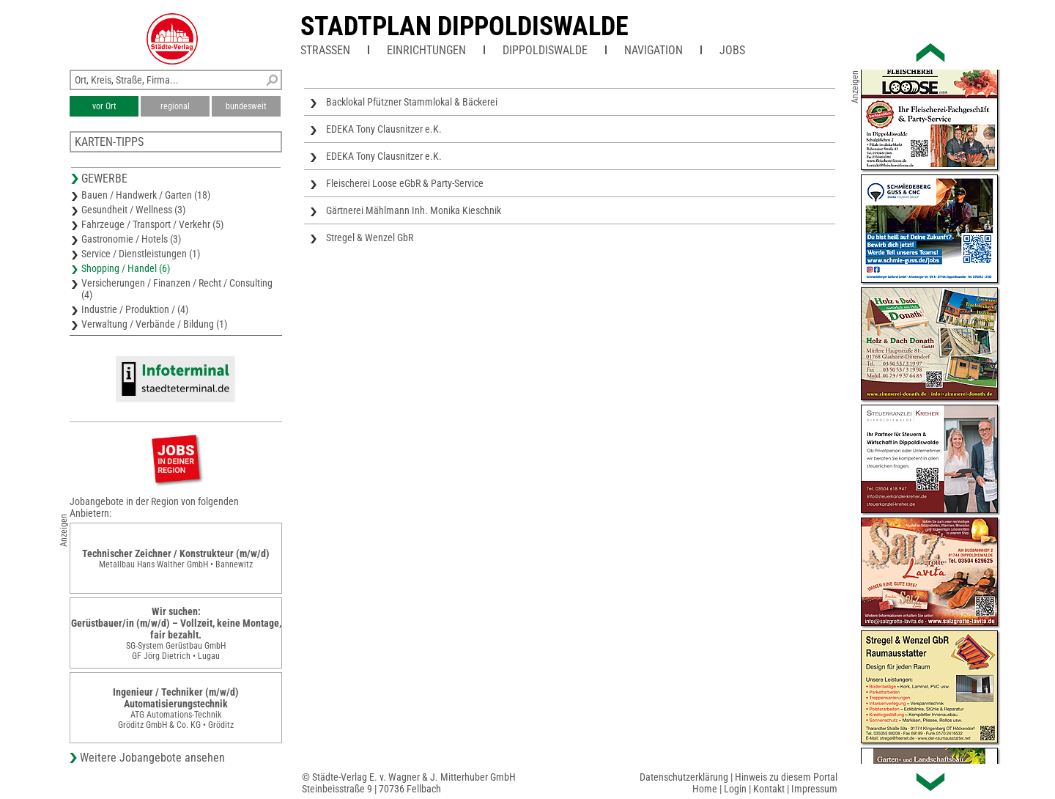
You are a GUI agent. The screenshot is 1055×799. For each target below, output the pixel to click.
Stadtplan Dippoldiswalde (464, 26)
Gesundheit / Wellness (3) (133, 210)
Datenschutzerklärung (684, 777)
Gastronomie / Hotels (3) (131, 239)
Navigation (653, 50)
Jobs (732, 50)
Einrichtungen (426, 50)
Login (735, 789)
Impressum (814, 789)
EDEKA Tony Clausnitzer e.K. (384, 129)
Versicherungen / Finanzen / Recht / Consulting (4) (177, 289)
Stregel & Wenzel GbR (369, 237)
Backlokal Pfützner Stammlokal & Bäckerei (411, 102)
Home (704, 789)
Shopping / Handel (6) (125, 268)
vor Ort (104, 106)
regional (175, 106)
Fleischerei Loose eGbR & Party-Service (405, 183)
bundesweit (246, 106)
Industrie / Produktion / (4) (134, 309)
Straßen (325, 50)
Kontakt (769, 789)
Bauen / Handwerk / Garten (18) (145, 195)
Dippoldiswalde (545, 50)
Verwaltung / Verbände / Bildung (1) (154, 324)
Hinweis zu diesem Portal (786, 777)
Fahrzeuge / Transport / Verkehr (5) (152, 224)
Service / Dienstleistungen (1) (140, 253)
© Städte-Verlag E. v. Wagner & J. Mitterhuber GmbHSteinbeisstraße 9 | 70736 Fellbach (409, 783)
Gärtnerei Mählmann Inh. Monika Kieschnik (413, 210)
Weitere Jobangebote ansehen (152, 758)
